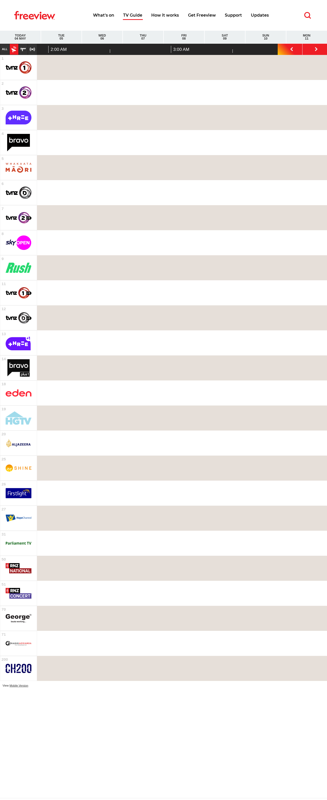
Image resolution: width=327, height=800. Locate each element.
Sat (225, 37)
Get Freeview (202, 15)
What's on (103, 15)
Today (20, 37)
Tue (61, 37)
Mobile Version (18, 685)
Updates (260, 15)
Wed (102, 37)
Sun (266, 37)
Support (233, 15)
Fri (184, 37)
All (4, 49)
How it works (165, 15)
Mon (306, 37)
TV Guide (132, 15)
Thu (143, 37)
